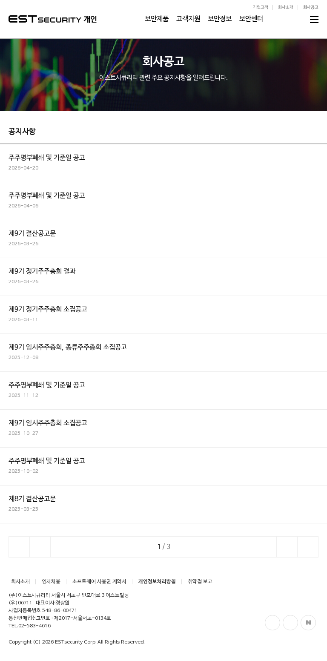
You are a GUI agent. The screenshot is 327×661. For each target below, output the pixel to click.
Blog (290, 622)
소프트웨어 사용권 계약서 (99, 582)
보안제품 (157, 19)
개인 (90, 19)
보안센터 (251, 19)
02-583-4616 (34, 626)
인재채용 (51, 582)
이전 (40, 547)
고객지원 (188, 19)
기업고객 (260, 7)
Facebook (272, 622)
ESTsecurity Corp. (75, 642)
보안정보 (220, 19)
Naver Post (308, 622)
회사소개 (285, 7)
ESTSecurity (45, 19)
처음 (19, 547)
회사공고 (310, 7)
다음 (287, 547)
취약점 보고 (200, 582)
